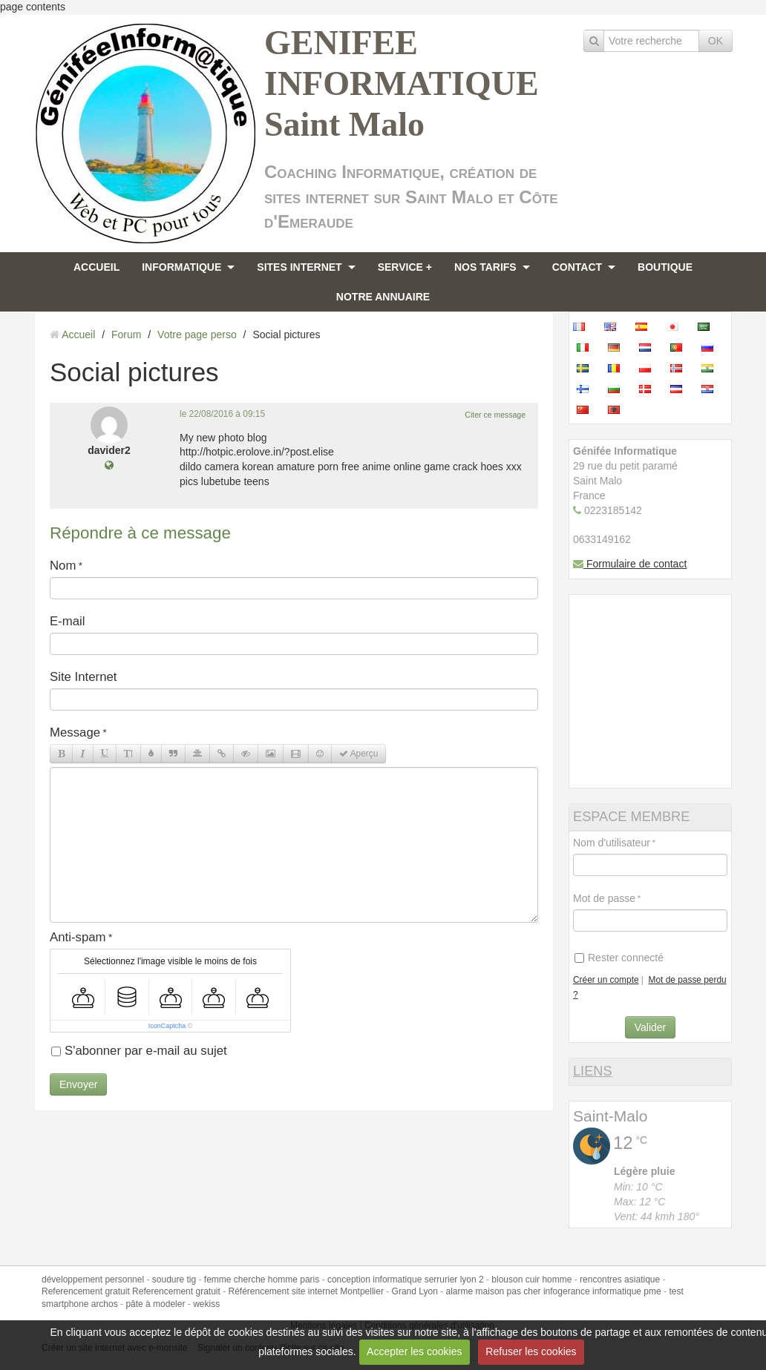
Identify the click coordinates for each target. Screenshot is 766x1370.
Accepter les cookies (414, 1351)
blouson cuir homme (531, 1279)
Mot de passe (604, 898)
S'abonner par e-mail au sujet (139, 1051)
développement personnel (93, 1279)
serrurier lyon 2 (454, 1279)
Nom (63, 566)
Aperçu (358, 753)
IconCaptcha (167, 1026)
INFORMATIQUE (181, 267)
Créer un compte (606, 980)
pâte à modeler (155, 1304)
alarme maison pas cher (493, 1291)
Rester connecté (619, 958)
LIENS (592, 1071)
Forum (126, 334)
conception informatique (374, 1279)
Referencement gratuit (86, 1291)
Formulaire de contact (630, 564)
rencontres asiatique (620, 1279)
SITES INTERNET (299, 267)
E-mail (67, 621)
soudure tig (174, 1279)
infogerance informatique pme (602, 1291)
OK (715, 41)
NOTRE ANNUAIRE (383, 297)
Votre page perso (197, 334)
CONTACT (577, 267)
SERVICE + (405, 267)
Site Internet (83, 677)
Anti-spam (78, 937)
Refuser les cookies (530, 1351)
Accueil (78, 334)
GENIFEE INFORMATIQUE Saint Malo (401, 83)
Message (75, 732)
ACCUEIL (96, 267)
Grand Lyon (415, 1291)
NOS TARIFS (485, 267)
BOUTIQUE (665, 267)
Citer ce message (495, 414)
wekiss (206, 1304)
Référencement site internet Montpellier (305, 1291)
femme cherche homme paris (261, 1279)
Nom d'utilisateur (611, 843)
